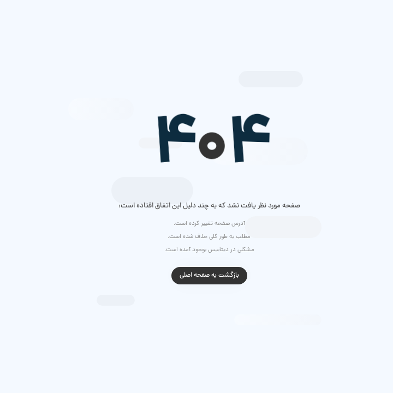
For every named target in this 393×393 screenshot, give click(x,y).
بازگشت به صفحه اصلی (197, 276)
